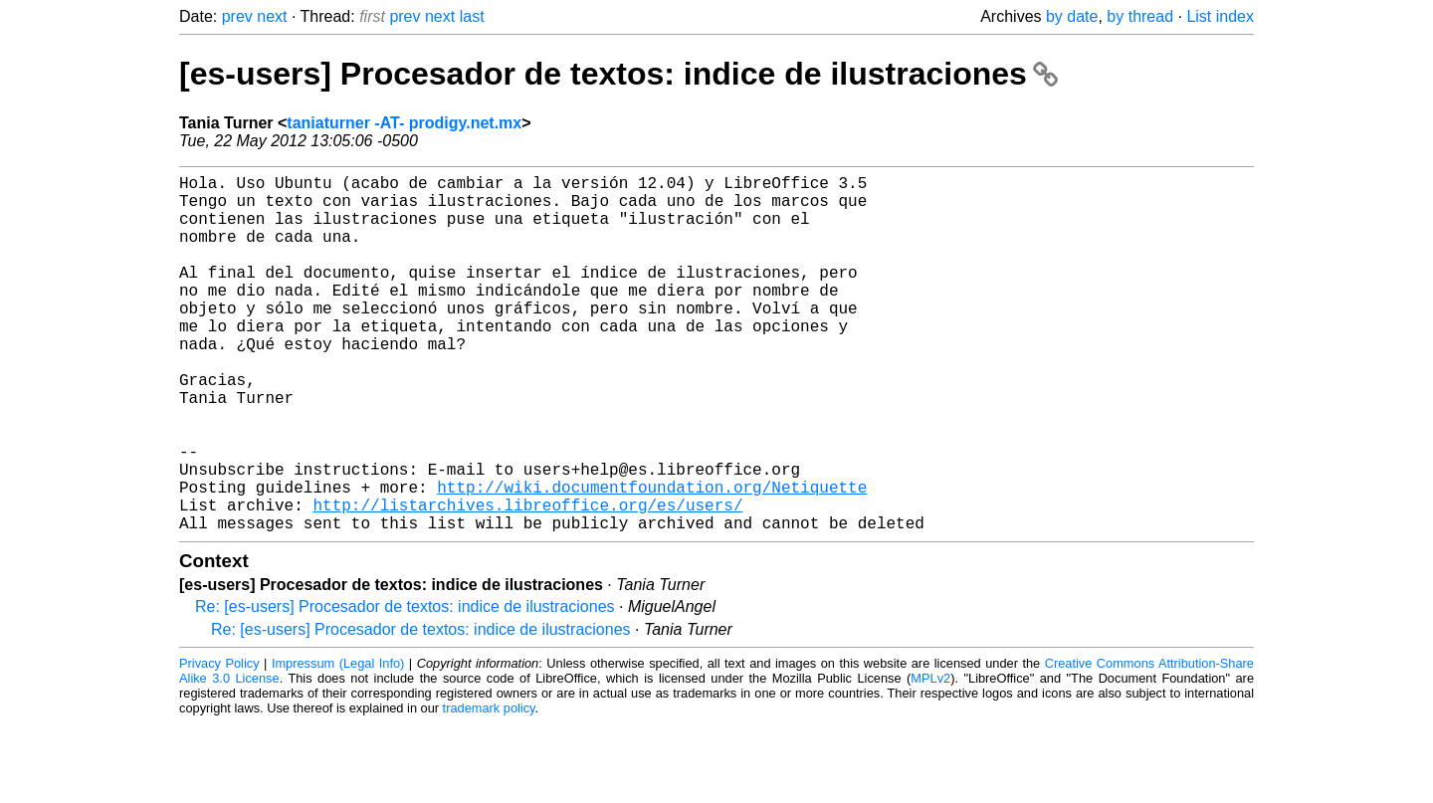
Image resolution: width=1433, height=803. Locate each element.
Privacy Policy (219, 742)
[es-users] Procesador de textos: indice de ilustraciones (618, 74)
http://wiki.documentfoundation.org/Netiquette (652, 558)
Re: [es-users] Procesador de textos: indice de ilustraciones (405, 686)
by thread (1140, 16)
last (472, 16)
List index (1220, 16)
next (272, 16)
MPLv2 (930, 757)
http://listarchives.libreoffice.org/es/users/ (527, 580)
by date (1072, 16)
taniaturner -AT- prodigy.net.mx (404, 122)
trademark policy (489, 787)
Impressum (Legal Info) (338, 742)
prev (237, 16)
